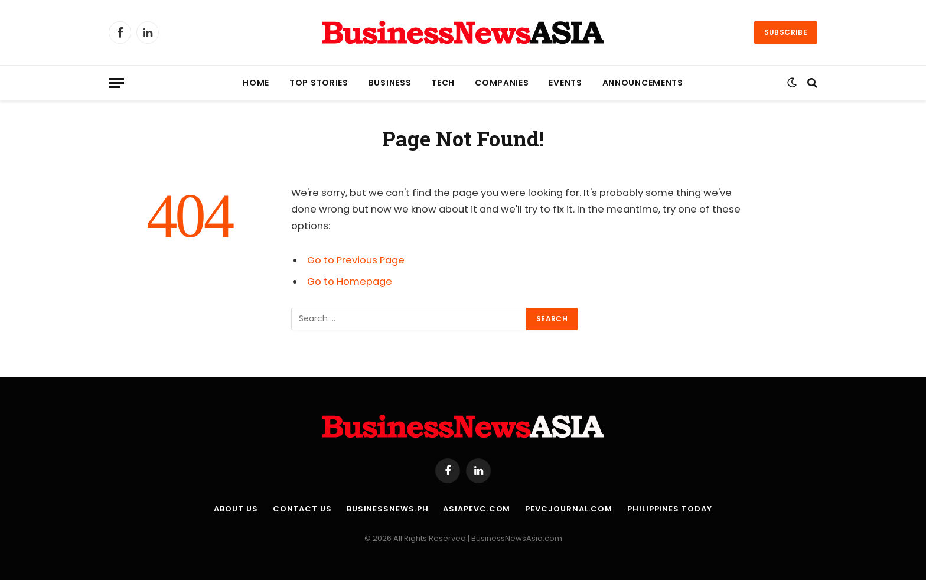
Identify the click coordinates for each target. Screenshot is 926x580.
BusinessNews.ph (388, 508)
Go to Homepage (349, 281)
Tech (443, 83)
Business (390, 83)
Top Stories (318, 83)
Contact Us (302, 508)
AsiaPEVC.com (476, 508)
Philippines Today (669, 508)
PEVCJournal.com (568, 508)
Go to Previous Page (356, 260)
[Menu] (116, 83)
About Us (235, 508)
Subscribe (785, 32)
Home (256, 83)
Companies (502, 83)
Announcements (642, 83)
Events (565, 83)
